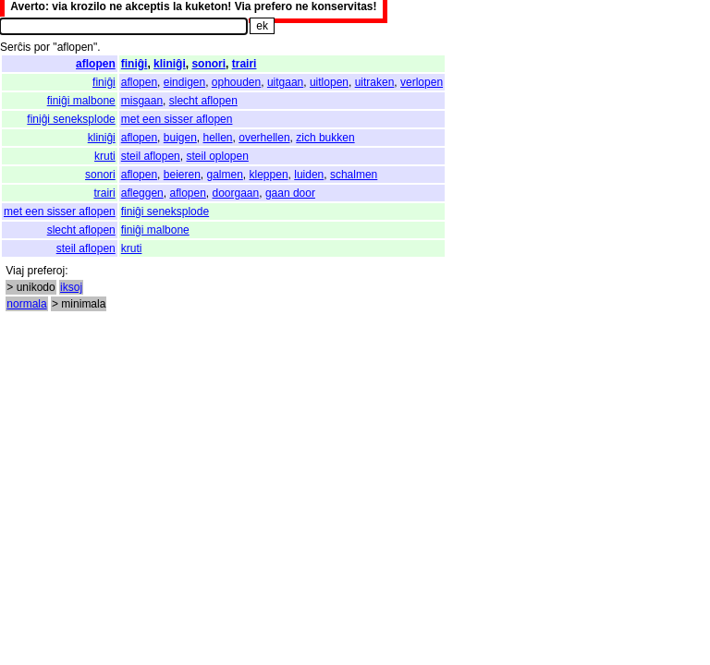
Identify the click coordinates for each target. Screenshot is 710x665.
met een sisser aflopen (177, 119)
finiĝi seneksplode (71, 119)
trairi (244, 63)
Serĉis (15, 47)
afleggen (142, 193)
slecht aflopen (203, 100)
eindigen (184, 82)
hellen (218, 137)
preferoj (46, 270)
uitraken (375, 82)
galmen (224, 174)
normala (26, 303)
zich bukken (325, 137)
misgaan (142, 100)
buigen (180, 137)
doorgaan (236, 193)
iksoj (71, 287)
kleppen (269, 174)
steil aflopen (150, 156)
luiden (309, 174)
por (42, 47)
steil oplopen (217, 156)
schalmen (353, 174)
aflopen (96, 63)
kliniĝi (169, 63)
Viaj (15, 270)
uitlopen (329, 82)
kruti (105, 156)
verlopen (421, 82)
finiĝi (134, 63)
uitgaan (285, 82)
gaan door (290, 193)
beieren (182, 174)
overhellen (264, 137)
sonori (208, 63)
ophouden (236, 82)
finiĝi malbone (81, 100)
